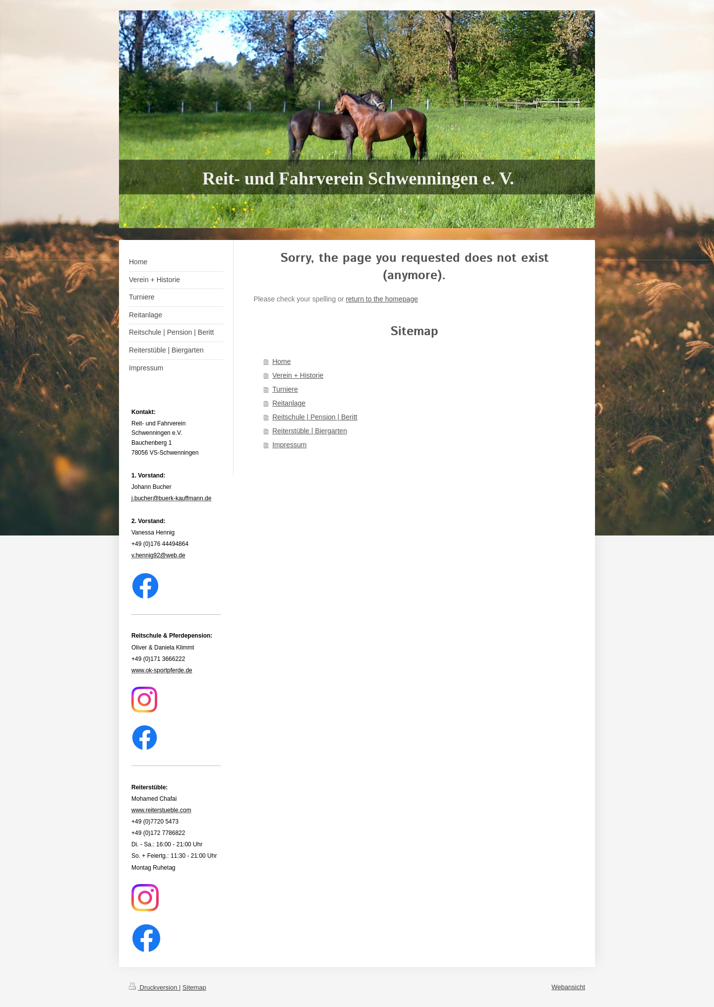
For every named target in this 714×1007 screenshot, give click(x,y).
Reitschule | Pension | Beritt (314, 417)
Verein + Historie (297, 375)
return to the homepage (382, 299)
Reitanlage (288, 403)
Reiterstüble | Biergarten (309, 431)
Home (281, 361)
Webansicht (568, 987)
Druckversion (154, 987)
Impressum (289, 445)
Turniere (285, 389)
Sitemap (194, 987)
